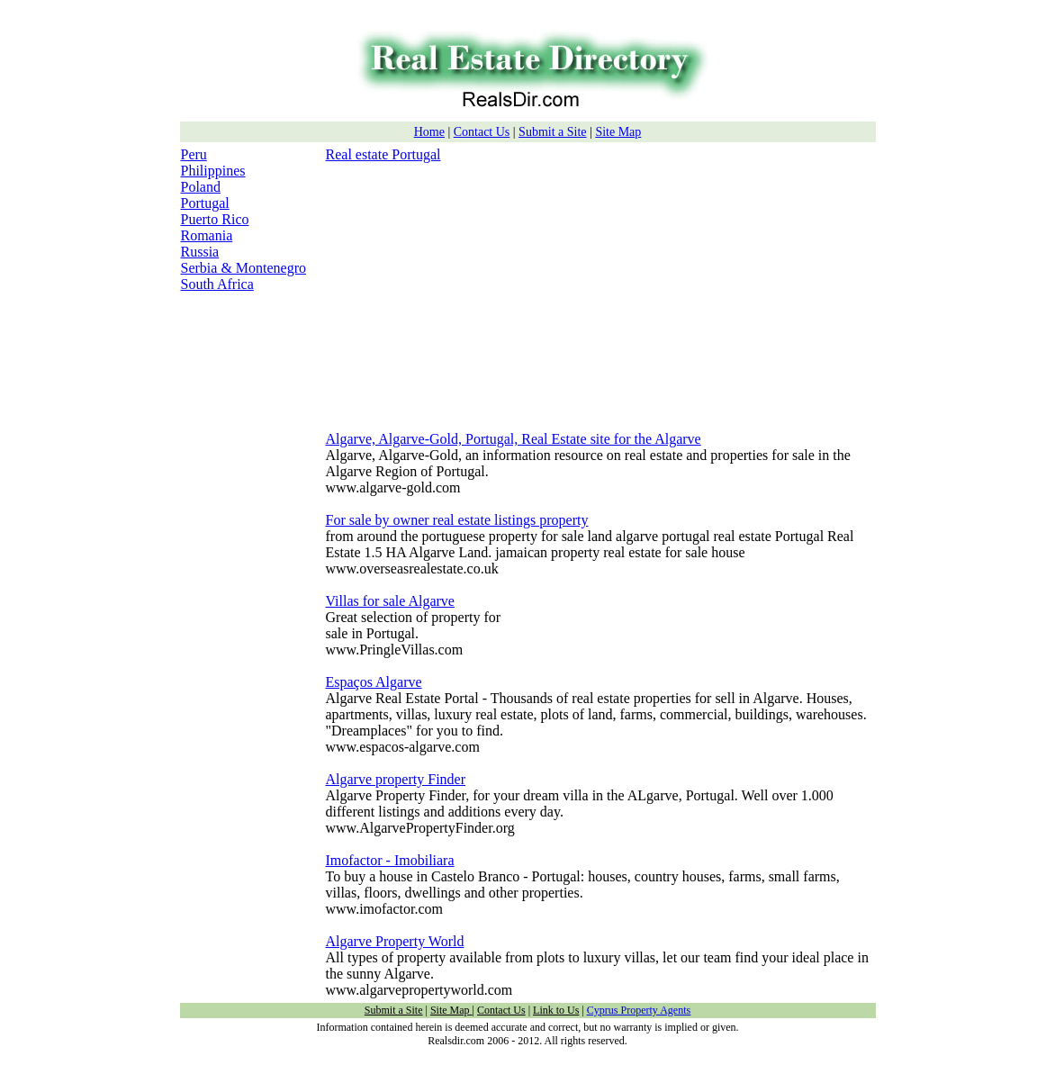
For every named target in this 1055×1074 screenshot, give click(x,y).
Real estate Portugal (383, 154)
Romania (207, 235)
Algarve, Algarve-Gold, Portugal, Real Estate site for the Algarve (513, 439)
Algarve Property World (395, 941)
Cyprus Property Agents (638, 1010)
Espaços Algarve (374, 682)
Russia (200, 251)
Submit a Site (552, 132)
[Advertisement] (477, 289)
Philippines (213, 170)
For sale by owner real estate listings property (457, 520)
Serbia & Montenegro (244, 267)
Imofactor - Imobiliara (390, 860)
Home (429, 132)
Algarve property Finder (396, 779)
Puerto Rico (215, 219)
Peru (194, 154)
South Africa (217, 284)
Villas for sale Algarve (390, 601)
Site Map (618, 132)
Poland (201, 186)
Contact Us (482, 132)
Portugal (205, 203)
